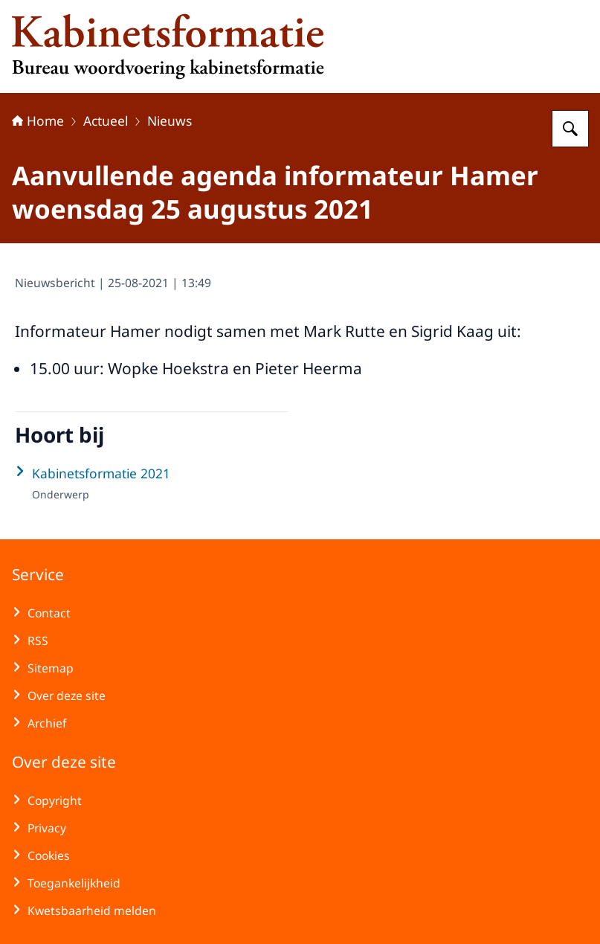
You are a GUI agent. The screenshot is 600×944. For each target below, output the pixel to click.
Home (38, 120)
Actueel (105, 120)
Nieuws (169, 120)
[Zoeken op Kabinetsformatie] (570, 129)
